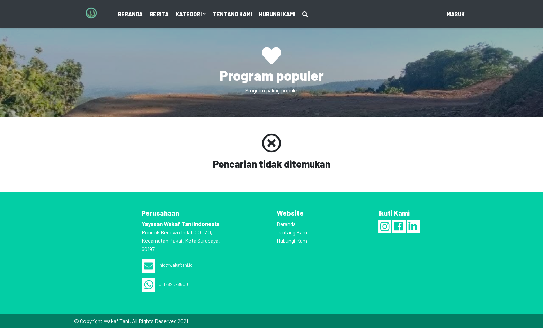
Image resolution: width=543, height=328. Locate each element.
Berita (159, 14)
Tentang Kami (232, 14)
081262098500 (165, 284)
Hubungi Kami (277, 14)
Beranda (130, 14)
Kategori (189, 14)
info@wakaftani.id (167, 265)
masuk (456, 14)
